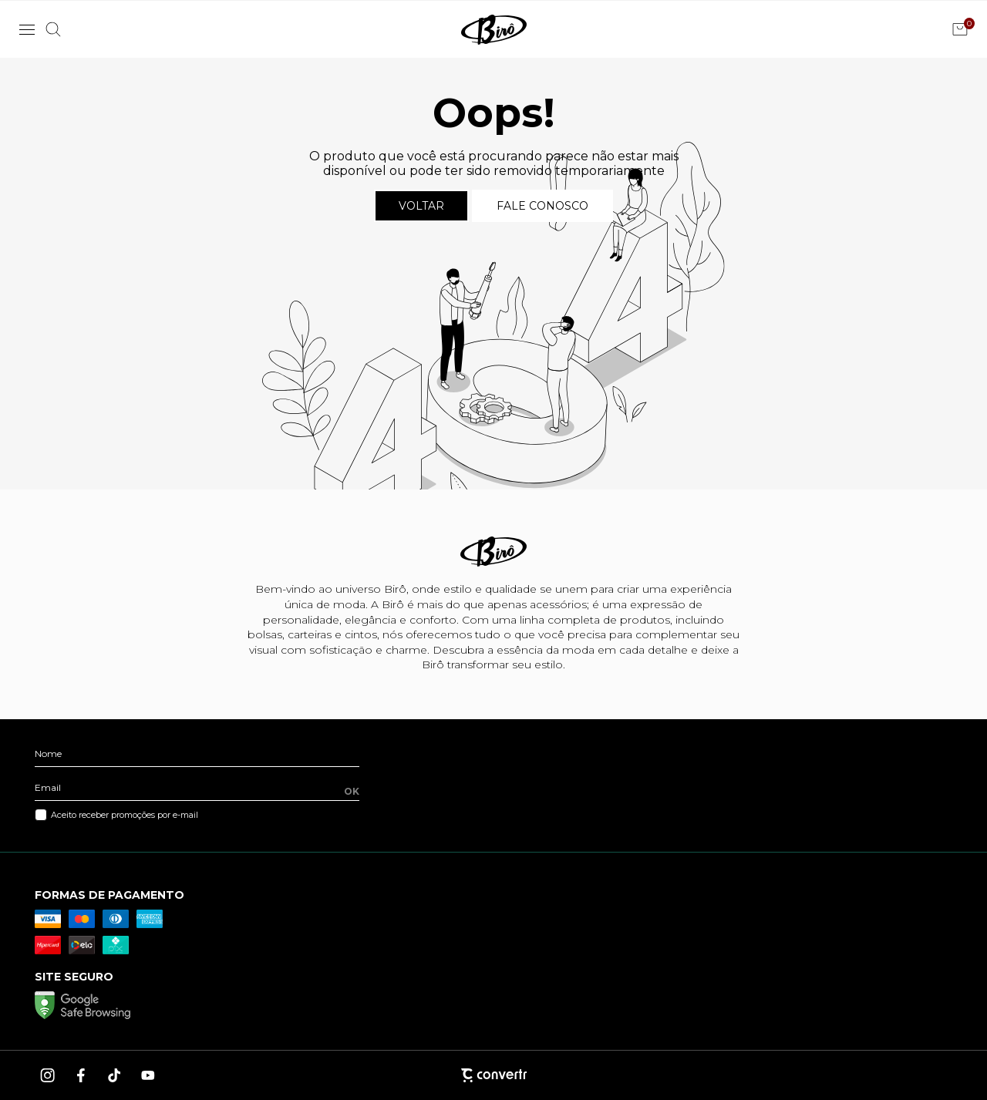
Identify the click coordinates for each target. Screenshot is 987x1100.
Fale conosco (542, 206)
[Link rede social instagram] (48, 1075)
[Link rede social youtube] (148, 1075)
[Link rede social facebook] (82, 1075)
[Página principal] (494, 29)
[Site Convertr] (493, 1074)
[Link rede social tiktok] (115, 1075)
